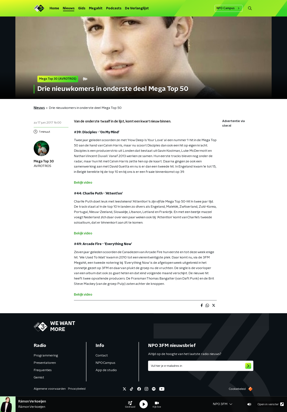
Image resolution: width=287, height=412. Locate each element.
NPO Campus (229, 8)
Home (54, 8)
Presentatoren (45, 363)
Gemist (39, 377)
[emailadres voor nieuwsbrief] (200, 366)
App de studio (106, 370)
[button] (130, 404)
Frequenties (43, 370)
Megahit (95, 8)
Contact (102, 355)
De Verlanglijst (137, 8)
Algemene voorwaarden (50, 388)
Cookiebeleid (237, 388)
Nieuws (68, 8)
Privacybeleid (76, 388)
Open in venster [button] (271, 404)
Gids (81, 8)
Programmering (46, 355)
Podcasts (113, 8)
